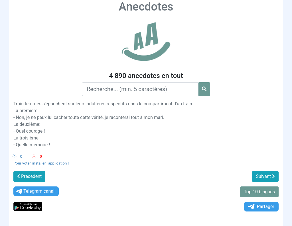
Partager (260, 207)
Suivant (265, 176)
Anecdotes (146, 6)
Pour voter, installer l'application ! (41, 163)
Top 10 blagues (259, 191)
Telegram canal (34, 191)
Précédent (29, 176)
